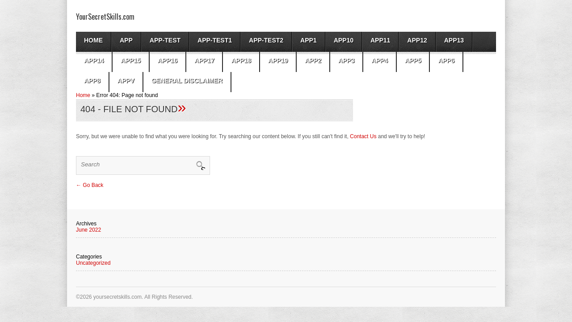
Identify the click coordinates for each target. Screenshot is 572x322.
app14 (94, 60)
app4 (379, 60)
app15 (130, 60)
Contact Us (363, 136)
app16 (167, 60)
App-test (165, 40)
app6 (446, 60)
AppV (126, 80)
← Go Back (89, 185)
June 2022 (88, 230)
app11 (380, 40)
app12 (417, 40)
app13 (454, 40)
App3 (346, 60)
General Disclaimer (187, 80)
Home (93, 40)
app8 (92, 80)
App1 (308, 40)
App (126, 40)
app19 (278, 60)
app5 (413, 60)
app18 (241, 60)
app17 (204, 60)
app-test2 (266, 40)
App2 (313, 60)
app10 (343, 40)
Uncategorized (93, 263)
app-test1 (215, 40)
